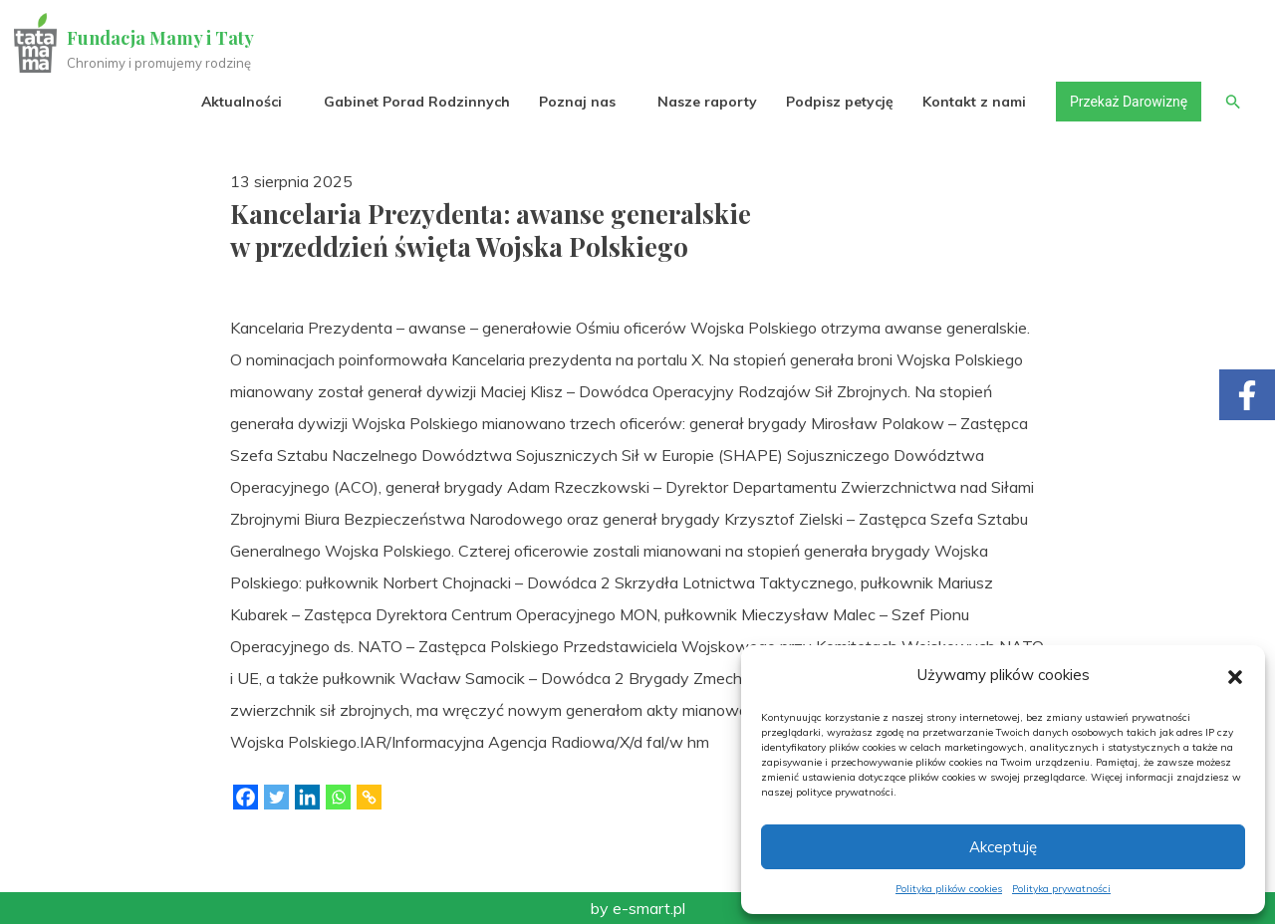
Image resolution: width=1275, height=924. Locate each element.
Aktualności (239, 102)
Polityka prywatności (1061, 888)
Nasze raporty (705, 102)
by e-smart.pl (638, 908)
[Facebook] (245, 797)
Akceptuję (1003, 846)
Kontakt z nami (973, 102)
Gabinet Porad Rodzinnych (415, 102)
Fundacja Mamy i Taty (161, 38)
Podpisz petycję (838, 102)
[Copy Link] (369, 797)
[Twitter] (276, 797)
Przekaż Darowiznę (1126, 102)
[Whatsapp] (338, 797)
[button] (1235, 675)
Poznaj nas (575, 102)
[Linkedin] (307, 797)
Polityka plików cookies (948, 888)
